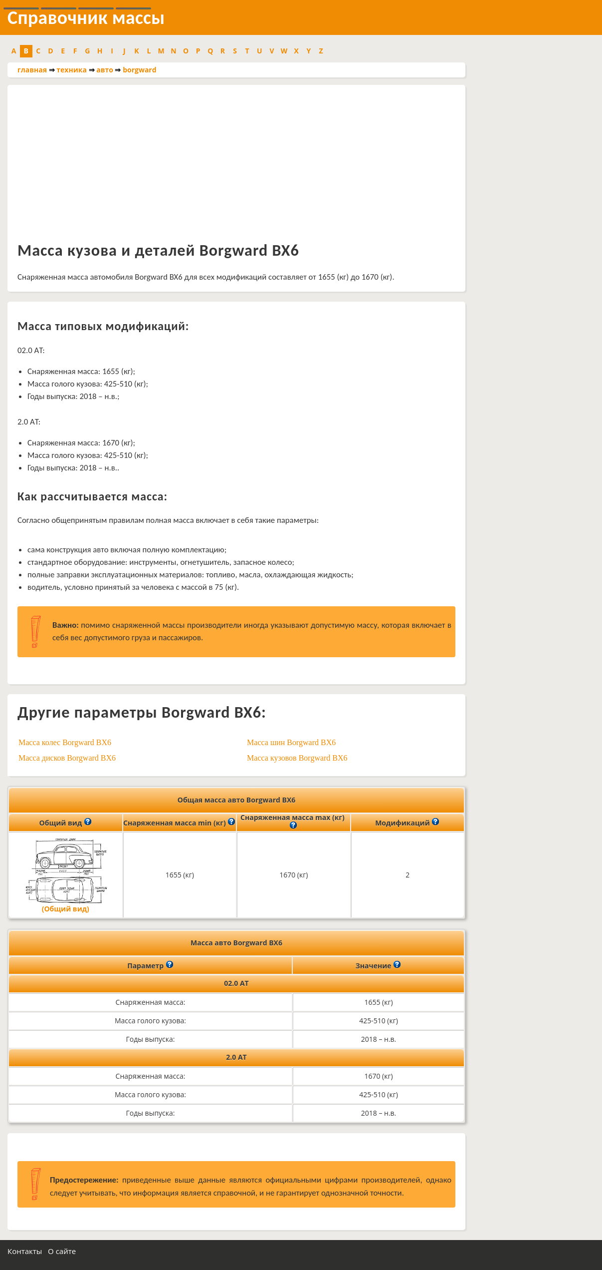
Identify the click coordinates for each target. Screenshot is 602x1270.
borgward (139, 69)
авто (104, 69)
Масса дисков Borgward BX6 (67, 758)
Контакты (24, 1251)
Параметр (150, 964)
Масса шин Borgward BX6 (291, 742)
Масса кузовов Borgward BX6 (297, 758)
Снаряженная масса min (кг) (179, 822)
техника (71, 69)
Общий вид (65, 822)
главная (32, 69)
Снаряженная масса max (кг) (293, 822)
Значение (378, 964)
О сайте (62, 1251)
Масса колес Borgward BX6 (64, 742)
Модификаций (407, 822)
